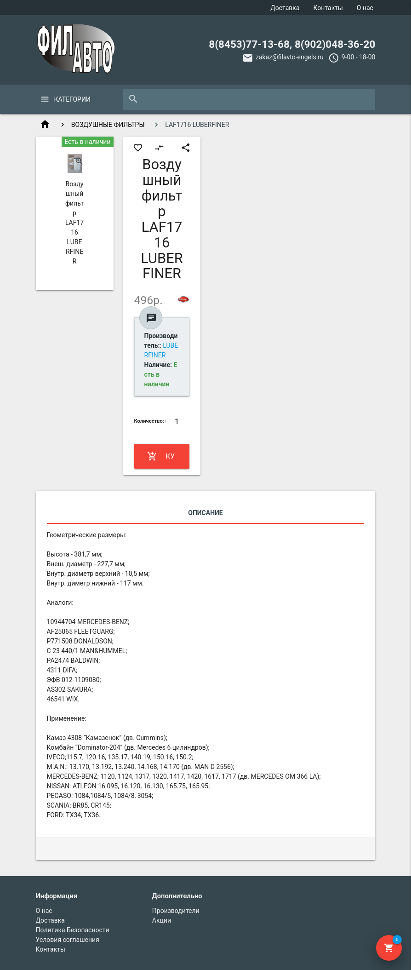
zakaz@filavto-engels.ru (290, 57)
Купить (161, 456)
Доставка (284, 7)
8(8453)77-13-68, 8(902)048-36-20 (292, 44)
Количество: (149, 421)
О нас (365, 7)
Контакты (328, 7)
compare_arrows (159, 148)
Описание (205, 513)
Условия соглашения (67, 939)
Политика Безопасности (72, 930)
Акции (161, 920)
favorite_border (138, 148)
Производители (176, 910)
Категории (72, 99)
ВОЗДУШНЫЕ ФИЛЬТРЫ (108, 124)
